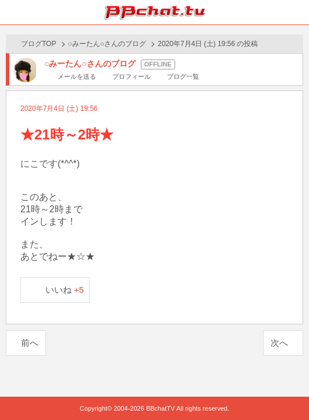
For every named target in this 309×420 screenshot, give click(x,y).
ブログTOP (38, 44)
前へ (29, 343)
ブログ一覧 (183, 76)
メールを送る (77, 76)
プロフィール (131, 76)
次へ (279, 343)
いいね (64, 290)
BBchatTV (154, 12)
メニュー (297, 12)
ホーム (12, 12)
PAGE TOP (288, 389)
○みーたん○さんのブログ (107, 44)
